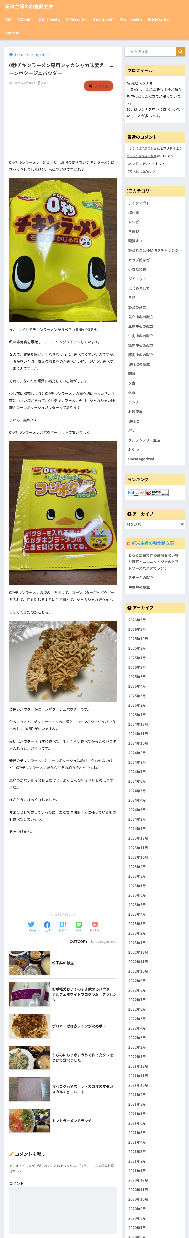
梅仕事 (133, 212)
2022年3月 (137, 1038)
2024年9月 (137, 753)
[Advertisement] (63, 125)
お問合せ (12, 33)
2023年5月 (137, 905)
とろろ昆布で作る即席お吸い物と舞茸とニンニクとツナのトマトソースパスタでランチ (153, 562)
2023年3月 (137, 924)
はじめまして (139, 288)
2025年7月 (137, 658)
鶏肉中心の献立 (131, 19)
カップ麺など (139, 259)
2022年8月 (137, 990)
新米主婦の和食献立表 (30, 6)
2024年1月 (137, 829)
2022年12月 (138, 952)
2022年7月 (137, 1000)
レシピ (133, 221)
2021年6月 (137, 1123)
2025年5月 (137, 677)
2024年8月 (137, 762)
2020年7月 (137, 1228)
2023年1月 (137, 942)
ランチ (133, 402)
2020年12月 (138, 1180)
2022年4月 (137, 1028)
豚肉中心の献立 (159, 19)
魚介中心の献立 (77, 19)
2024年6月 (137, 781)
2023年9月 (137, 867)
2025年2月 (137, 705)
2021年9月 (137, 1095)
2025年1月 (137, 715)
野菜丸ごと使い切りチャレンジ (153, 250)
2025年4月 (137, 686)
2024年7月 (137, 772)
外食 (131, 392)
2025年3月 (137, 696)
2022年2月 (137, 1047)
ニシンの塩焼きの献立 (141, 148)
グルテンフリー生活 (144, 440)
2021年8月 (137, 1104)
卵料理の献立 (139, 364)
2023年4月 (137, 914)
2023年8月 (137, 876)
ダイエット (137, 279)
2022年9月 (137, 980)
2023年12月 (138, 838)
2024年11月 (138, 734)
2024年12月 (138, 724)
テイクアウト (139, 202)
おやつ (133, 449)
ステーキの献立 (140, 577)
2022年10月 (138, 971)
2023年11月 (138, 847)
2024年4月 (137, 800)
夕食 (131, 383)
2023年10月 (138, 857)
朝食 (131, 373)
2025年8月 (137, 648)
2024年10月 (138, 743)
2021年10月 (138, 1085)
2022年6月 (137, 1009)
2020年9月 (137, 1208)
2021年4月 (137, 1142)
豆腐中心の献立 (49, 19)
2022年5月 (137, 1019)
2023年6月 (137, 895)
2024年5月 (137, 791)
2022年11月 (138, 962)
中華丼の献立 (139, 587)
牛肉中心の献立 (104, 19)
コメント (16, 1183)
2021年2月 (137, 1161)
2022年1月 (137, 1057)
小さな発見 (137, 269)
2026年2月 (137, 629)
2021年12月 (138, 1066)
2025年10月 (138, 639)
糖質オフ (135, 240)
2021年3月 (137, 1152)
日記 (9, 19)
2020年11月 (138, 1190)
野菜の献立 (25, 19)
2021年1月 (137, 1170)
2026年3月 (137, 620)
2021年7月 (137, 1113)
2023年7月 (137, 886)
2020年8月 (137, 1218)
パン (132, 430)
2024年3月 (137, 810)
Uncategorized (104, 941)
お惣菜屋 (135, 411)
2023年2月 (137, 933)
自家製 (133, 231)
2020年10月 (138, 1199)
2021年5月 (137, 1133)
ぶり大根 (133, 163)
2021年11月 (138, 1075)
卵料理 (133, 421)
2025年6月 (137, 667)
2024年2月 (137, 819)
